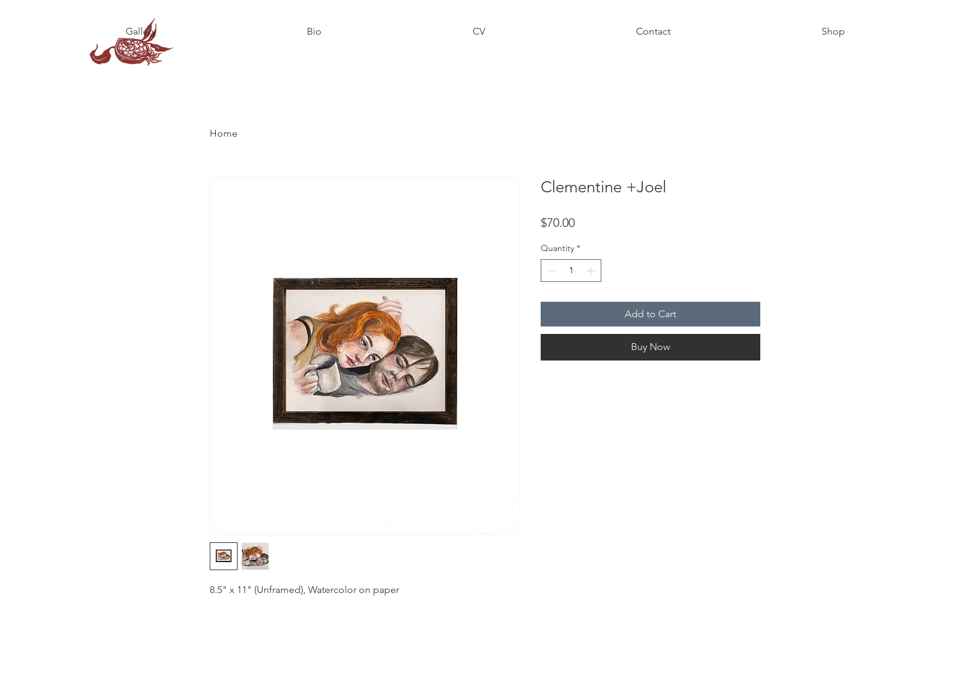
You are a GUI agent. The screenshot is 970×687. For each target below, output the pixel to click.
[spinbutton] (571, 270)
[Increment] (591, 270)
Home (224, 133)
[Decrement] (550, 270)
